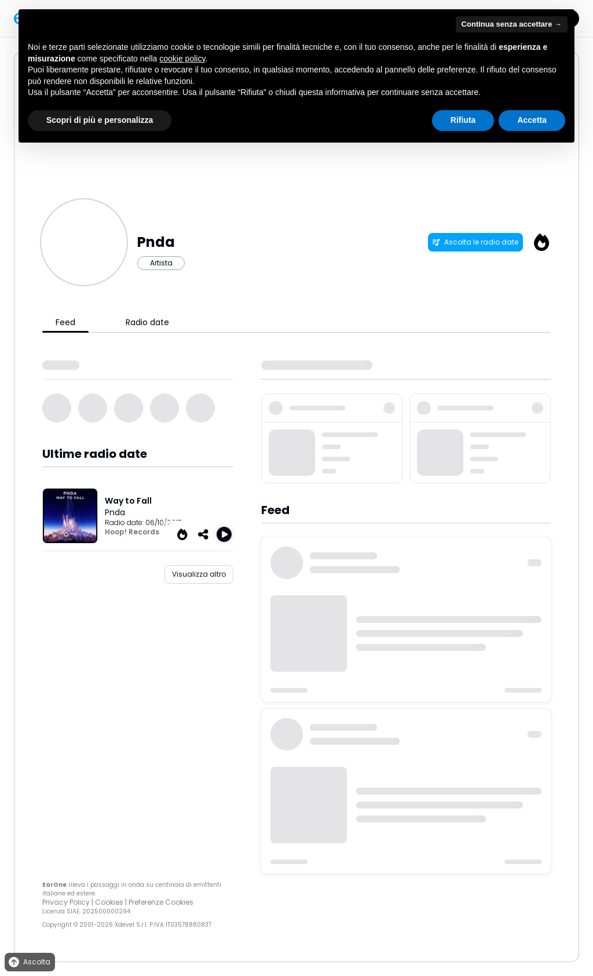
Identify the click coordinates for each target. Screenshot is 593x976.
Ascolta (28, 962)
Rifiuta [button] (463, 120)
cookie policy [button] (182, 58)
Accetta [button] (532, 120)
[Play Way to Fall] (224, 534)
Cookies (109, 902)
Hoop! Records (132, 532)
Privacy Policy (66, 902)
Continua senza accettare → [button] (512, 24)
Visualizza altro (199, 574)
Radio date (147, 322)
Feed (65, 322)
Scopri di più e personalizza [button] (99, 120)
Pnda (115, 512)
